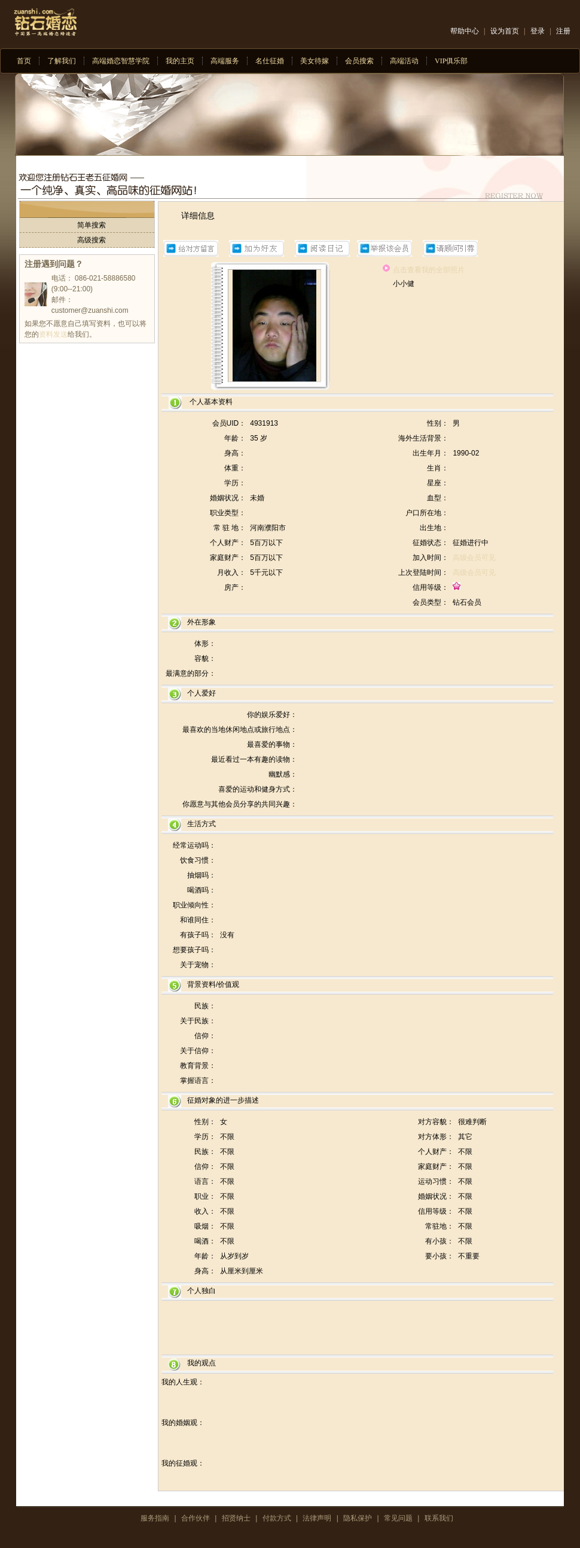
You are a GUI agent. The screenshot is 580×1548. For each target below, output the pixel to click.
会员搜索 (359, 61)
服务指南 (155, 1518)
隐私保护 (357, 1518)
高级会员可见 (474, 557)
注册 (563, 31)
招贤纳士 (236, 1518)
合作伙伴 (195, 1518)
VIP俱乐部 (451, 61)
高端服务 (224, 61)
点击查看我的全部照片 (429, 270)
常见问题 (398, 1518)
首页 (24, 61)
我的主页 (180, 61)
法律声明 (317, 1518)
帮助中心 (464, 31)
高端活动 (404, 61)
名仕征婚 (269, 61)
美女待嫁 (314, 61)
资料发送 (53, 334)
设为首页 (504, 31)
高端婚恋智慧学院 (120, 61)
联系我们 (439, 1518)
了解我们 (61, 61)
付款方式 (276, 1518)
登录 (537, 31)
